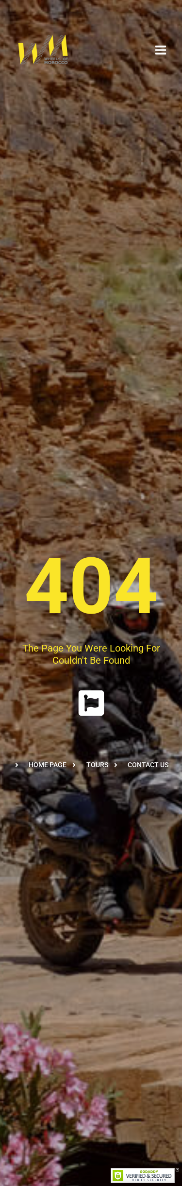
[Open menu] (160, 50)
